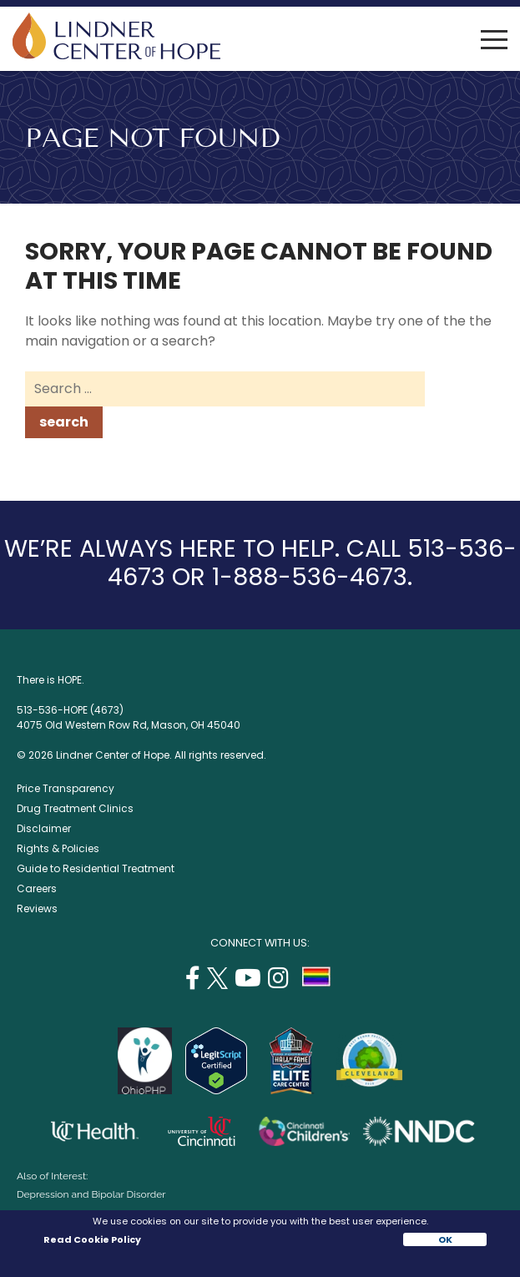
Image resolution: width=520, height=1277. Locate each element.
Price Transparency (65, 788)
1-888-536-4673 (309, 576)
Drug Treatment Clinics (75, 808)
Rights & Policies (58, 848)
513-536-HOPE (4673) (70, 710)
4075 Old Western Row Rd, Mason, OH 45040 (128, 725)
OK (445, 1239)
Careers (37, 888)
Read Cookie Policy (91, 1239)
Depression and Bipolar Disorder (91, 1194)
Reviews (37, 908)
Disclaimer (44, 828)
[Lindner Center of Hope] (116, 54)
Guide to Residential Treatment (95, 868)
